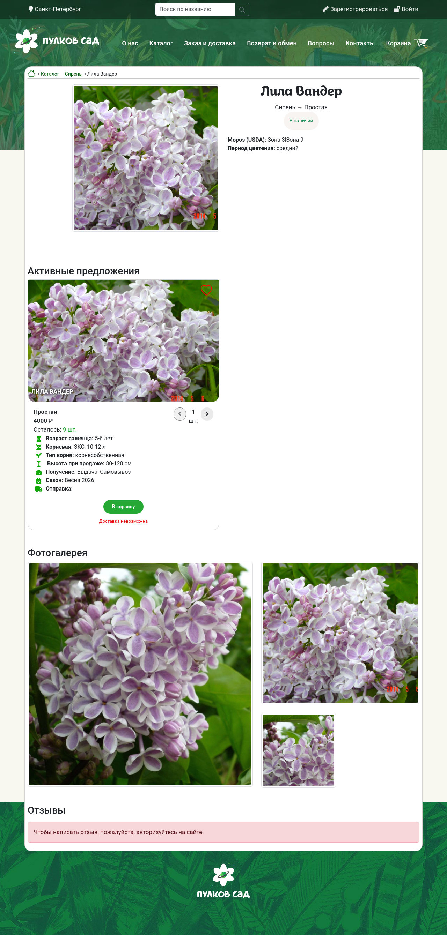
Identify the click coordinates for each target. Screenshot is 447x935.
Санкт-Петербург (55, 9)
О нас (130, 43)
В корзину (123, 506)
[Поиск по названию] (195, 9)
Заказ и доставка (210, 43)
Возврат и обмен (271, 43)
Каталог (161, 43)
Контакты (360, 43)
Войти (406, 9)
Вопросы (321, 43)
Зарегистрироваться (355, 9)
